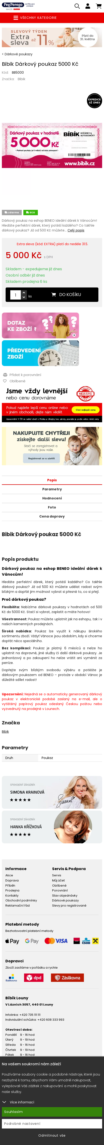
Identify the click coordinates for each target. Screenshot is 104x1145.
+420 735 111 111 (29, 1015)
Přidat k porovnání (22, 374)
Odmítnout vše (52, 1135)
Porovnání (60, 890)
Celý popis (76, 230)
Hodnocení (52, 498)
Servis (56, 875)
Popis (52, 480)
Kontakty (11, 895)
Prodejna (12, 890)
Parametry (52, 489)
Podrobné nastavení (22, 1123)
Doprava (12, 880)
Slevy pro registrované (69, 905)
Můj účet (58, 880)
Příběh (10, 885)
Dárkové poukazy (65, 900)
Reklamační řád (17, 905)
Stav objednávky (64, 895)
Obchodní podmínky (21, 900)
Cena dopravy (52, 516)
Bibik (21, 78)
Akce (9, 875)
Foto (52, 507)
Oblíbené (59, 885)
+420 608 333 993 (50, 1019)
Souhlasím (13, 1111)
